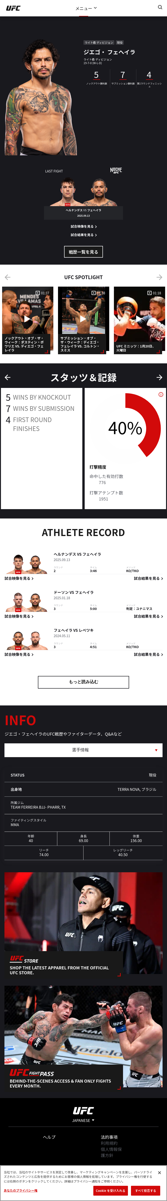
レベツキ (86, 631)
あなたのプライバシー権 (20, 1190)
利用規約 (109, 1143)
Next (159, 277)
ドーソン (61, 593)
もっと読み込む (83, 682)
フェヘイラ (91, 555)
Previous (7, 277)
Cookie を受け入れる (110, 1190)
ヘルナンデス (65, 555)
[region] (83, 1183)
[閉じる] (159, 1173)
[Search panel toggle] (160, 7)
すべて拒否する (145, 1190)
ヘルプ (49, 1137)
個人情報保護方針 (111, 1152)
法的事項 (109, 1137)
